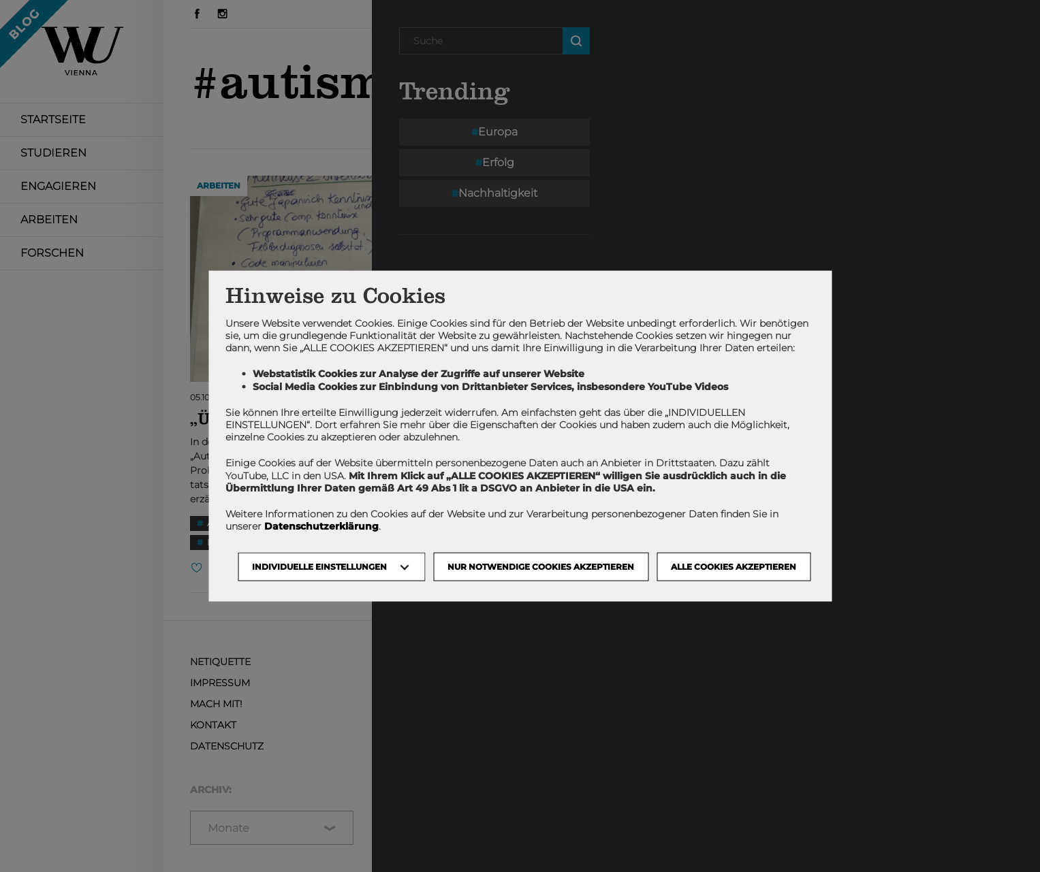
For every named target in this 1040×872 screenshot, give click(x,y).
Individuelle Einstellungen (319, 567)
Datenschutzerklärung (321, 526)
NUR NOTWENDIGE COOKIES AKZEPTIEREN (540, 567)
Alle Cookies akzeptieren (733, 567)
